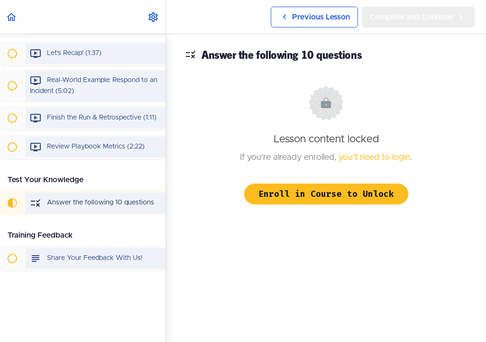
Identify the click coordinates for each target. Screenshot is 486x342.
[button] (12, 17)
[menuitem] (153, 17)
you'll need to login (374, 157)
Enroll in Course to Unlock (326, 194)
